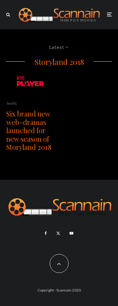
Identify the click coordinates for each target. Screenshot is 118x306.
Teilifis (11, 103)
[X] (58, 233)
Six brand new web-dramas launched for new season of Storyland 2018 (28, 130)
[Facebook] (46, 233)
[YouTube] (71, 233)
